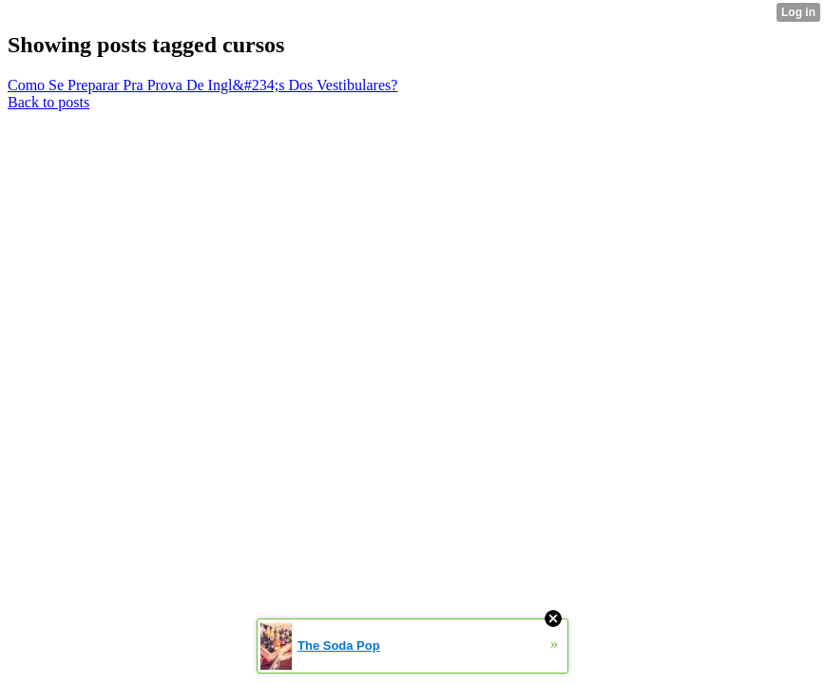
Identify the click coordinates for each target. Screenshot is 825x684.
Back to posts (48, 102)
